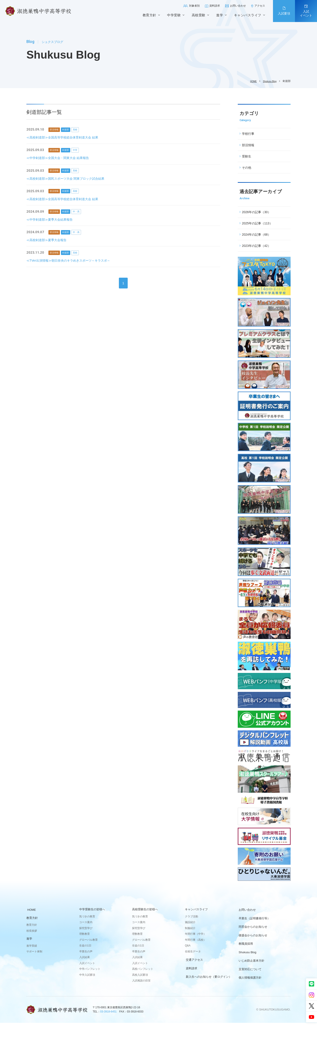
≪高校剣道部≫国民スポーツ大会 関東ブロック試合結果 (68, 179)
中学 (83, 150)
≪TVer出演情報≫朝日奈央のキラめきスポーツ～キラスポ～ (71, 261)
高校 (83, 129)
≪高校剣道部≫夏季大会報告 (47, 240)
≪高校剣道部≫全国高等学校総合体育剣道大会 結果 (64, 137)
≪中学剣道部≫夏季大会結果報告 (51, 220)
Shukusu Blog (268, 81)
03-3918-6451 (108, 1028)
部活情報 (56, 129)
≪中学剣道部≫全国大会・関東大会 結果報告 (59, 158)
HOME (250, 81)
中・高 (84, 212)
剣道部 (71, 129)
